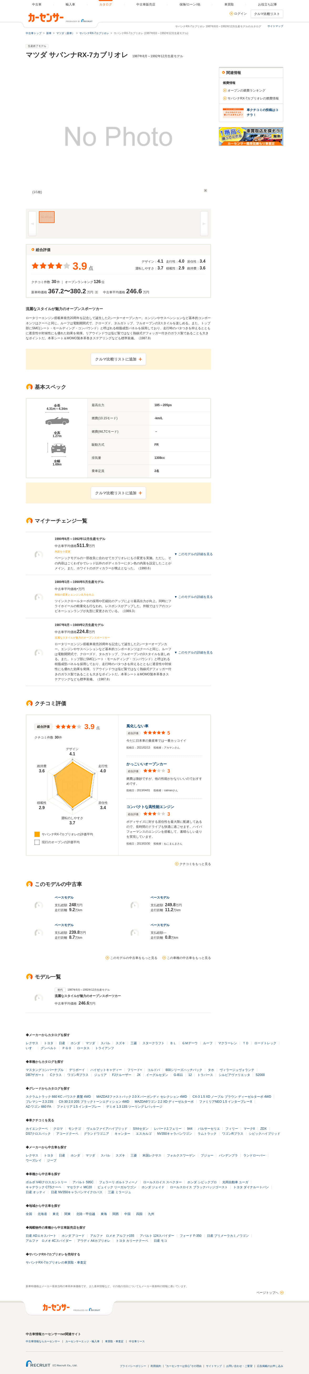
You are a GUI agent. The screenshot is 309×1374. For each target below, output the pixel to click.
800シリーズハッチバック (184, 1069)
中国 (127, 1214)
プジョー (207, 1155)
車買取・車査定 (114, 1341)
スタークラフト (153, 1043)
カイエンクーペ (37, 1128)
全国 (29, 1214)
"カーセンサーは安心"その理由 (184, 1366)
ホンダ (75, 1043)
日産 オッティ (35, 1192)
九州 (151, 1214)
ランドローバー (254, 1155)
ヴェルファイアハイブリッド (106, 1128)
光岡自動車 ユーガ (235, 1182)
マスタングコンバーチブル (45, 1069)
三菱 (134, 1043)
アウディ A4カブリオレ (93, 1240)
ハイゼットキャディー (106, 1069)
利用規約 (156, 1366)
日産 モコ (160, 1240)
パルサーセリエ (209, 1128)
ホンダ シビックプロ (202, 1182)
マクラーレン (227, 1043)
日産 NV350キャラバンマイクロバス (76, 1192)
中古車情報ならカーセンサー (43, 1341)
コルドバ (153, 1069)
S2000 (260, 1074)
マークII (249, 1128)
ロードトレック (265, 1043)
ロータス (83, 1048)
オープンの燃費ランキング (246, 90)
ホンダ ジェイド (153, 1187)
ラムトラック (207, 1133)
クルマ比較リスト (267, 14)
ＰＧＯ (66, 1048)
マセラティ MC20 (79, 1187)
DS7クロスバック (38, 1133)
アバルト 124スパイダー (157, 1235)
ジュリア (100, 1074)
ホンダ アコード (73, 1235)
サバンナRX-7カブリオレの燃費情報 (253, 98)
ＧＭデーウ (190, 1043)
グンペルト (48, 1048)
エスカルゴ (144, 1133)
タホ (211, 1069)
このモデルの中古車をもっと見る (133, 958)
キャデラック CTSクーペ (43, 1187)
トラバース (205, 1074)
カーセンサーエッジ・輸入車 (82, 1341)
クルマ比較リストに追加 (115, 359)
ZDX (263, 1128)
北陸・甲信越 (85, 1214)
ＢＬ (173, 1043)
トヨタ (48, 1043)
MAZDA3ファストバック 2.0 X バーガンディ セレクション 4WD (141, 1096)
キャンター (122, 1133)
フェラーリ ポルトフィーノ (118, 1182)
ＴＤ (246, 1043)
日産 (62, 1043)
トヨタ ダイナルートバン (251, 1187)
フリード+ (134, 1069)
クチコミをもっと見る (195, 864)
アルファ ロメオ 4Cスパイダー (49, 1240)
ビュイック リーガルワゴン (116, 1187)
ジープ (51, 1160)
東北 (56, 1214)
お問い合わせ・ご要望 (239, 1366)
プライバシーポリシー (133, 1366)
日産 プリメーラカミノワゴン (228, 1235)
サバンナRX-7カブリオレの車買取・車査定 (56, 1262)
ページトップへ (267, 1293)
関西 (115, 1214)
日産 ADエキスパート (41, 1235)
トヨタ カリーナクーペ (132, 1240)
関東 (67, 1214)
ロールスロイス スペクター (162, 1182)
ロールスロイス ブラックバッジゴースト (199, 1187)
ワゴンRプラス (78, 1074)
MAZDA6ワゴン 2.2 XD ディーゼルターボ (164, 1101)
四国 (139, 1214)
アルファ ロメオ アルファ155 (112, 1235)
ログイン (240, 13)
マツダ (90, 1043)
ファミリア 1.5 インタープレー (79, 1106)
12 (190, 1074)
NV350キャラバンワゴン (174, 1133)
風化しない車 (137, 726)
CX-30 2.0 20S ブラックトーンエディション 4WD (94, 1101)
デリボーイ (77, 1069)
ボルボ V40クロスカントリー (46, 1182)
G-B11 (178, 1074)
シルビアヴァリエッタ (234, 1074)
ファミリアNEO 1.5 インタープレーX (225, 1101)
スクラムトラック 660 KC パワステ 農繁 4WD (58, 1096)
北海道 (42, 1214)
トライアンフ (104, 1048)
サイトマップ (275, 26)
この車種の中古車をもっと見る (189, 958)
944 (189, 1128)
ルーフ (208, 1043)
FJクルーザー (121, 1074)
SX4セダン (140, 1128)
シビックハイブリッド (264, 1133)
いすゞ (30, 1048)
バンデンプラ (228, 1155)
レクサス (32, 1043)
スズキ (120, 1043)
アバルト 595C (83, 1182)
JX (139, 1074)
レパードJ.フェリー (168, 1128)
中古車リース (137, 1341)
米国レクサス (151, 1155)
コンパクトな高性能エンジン (150, 807)
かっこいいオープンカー (146, 764)
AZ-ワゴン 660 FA (38, 1106)
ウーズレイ (34, 1160)
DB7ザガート (35, 1074)
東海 (104, 1214)
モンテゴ (74, 1128)
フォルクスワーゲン (181, 1155)
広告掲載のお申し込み (270, 1366)
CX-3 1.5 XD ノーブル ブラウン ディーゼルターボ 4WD (232, 1096)
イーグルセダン (157, 1074)
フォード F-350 (191, 1235)
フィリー (231, 1128)
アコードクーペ (67, 1133)
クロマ (58, 1128)
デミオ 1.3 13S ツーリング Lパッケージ (134, 1106)
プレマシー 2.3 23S (39, 1101)
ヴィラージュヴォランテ (237, 1069)
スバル (105, 1043)
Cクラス (56, 1074)
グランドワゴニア (96, 1133)
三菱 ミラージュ (119, 1192)
